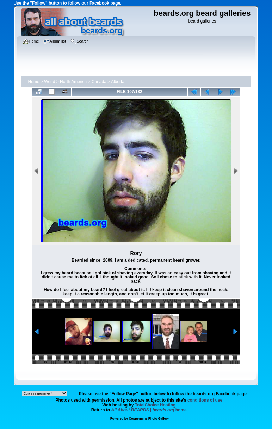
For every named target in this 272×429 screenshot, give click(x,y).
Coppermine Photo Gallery (149, 418)
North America (73, 81)
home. (149, 410)
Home (33, 81)
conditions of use (204, 400)
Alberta (117, 81)
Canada (99, 81)
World (49, 81)
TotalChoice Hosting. (156, 405)
